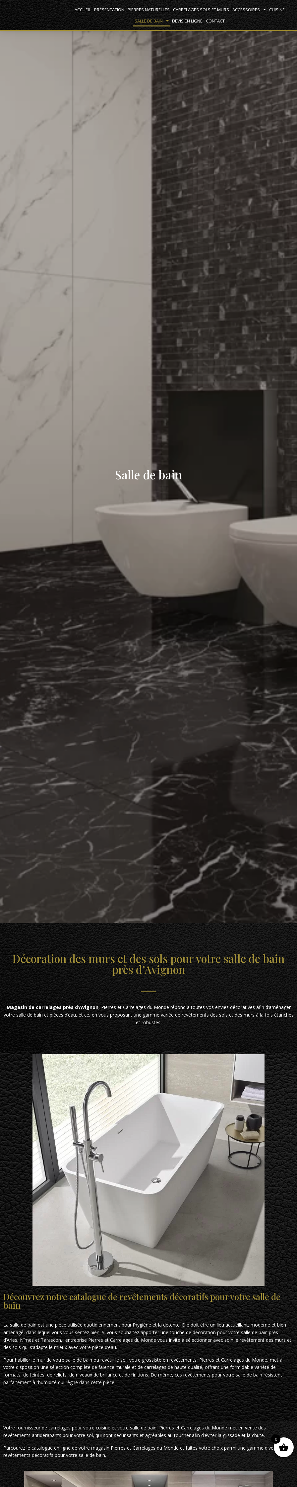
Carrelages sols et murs (201, 10)
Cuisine (277, 10)
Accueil (83, 10)
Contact (215, 21)
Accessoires (249, 9)
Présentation (109, 10)
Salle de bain (152, 20)
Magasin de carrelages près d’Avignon (52, 1007)
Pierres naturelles (149, 10)
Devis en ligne (187, 21)
